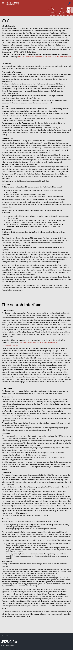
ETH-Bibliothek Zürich (8, 645)
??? (13, 3)
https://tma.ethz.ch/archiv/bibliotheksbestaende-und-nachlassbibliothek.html (44, 57)
